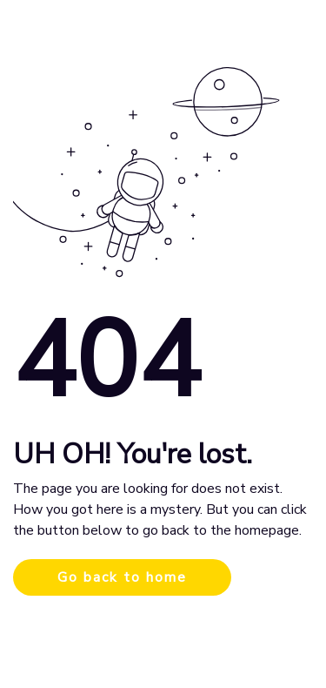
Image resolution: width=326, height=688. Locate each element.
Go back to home (122, 577)
